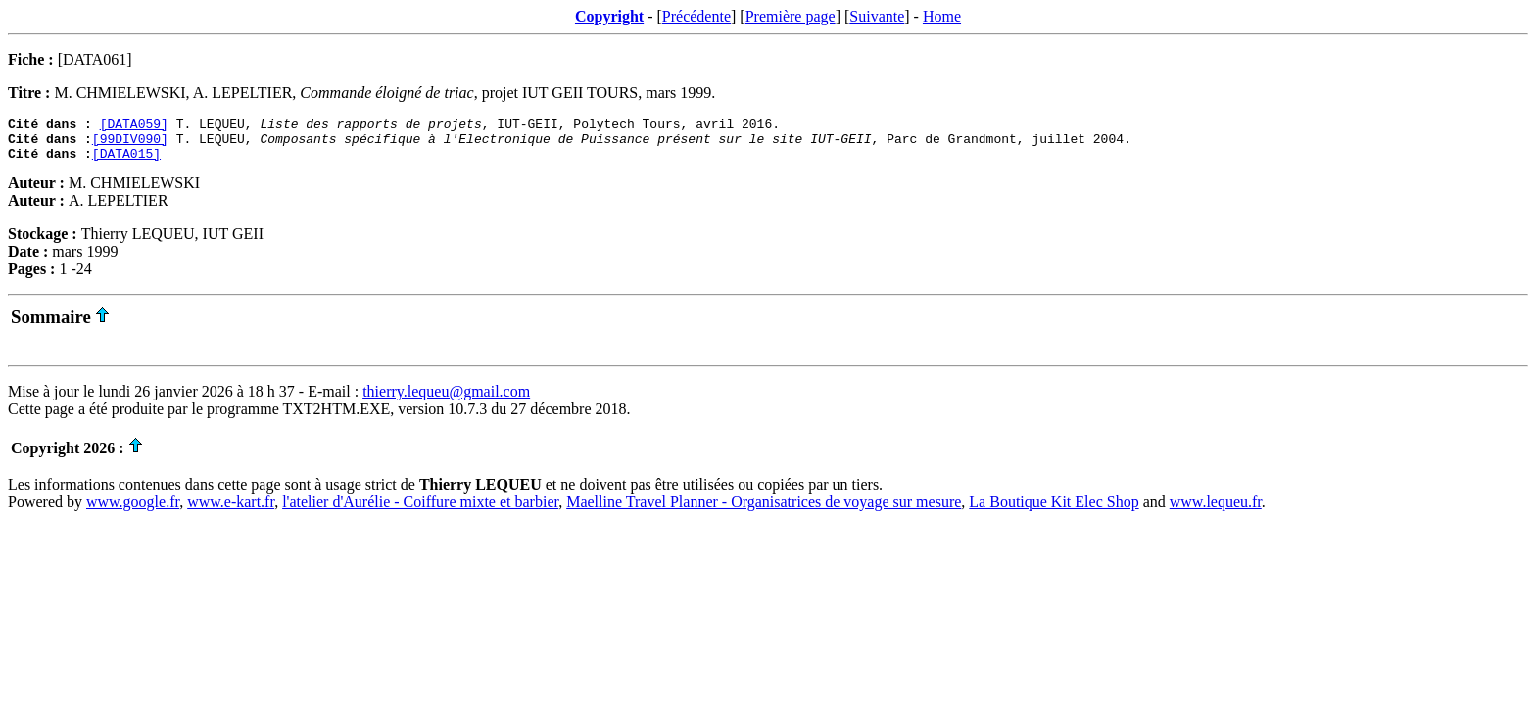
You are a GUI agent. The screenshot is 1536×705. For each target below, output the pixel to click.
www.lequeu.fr (1216, 510)
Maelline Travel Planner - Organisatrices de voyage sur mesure (763, 510)
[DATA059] (134, 126)
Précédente (696, 16)
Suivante (876, 16)
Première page (790, 16)
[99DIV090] (130, 144)
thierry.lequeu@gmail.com (446, 400)
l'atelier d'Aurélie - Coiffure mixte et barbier (420, 510)
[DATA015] (126, 161)
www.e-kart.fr (230, 510)
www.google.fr (132, 510)
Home (942, 16)
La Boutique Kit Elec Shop (1053, 510)
